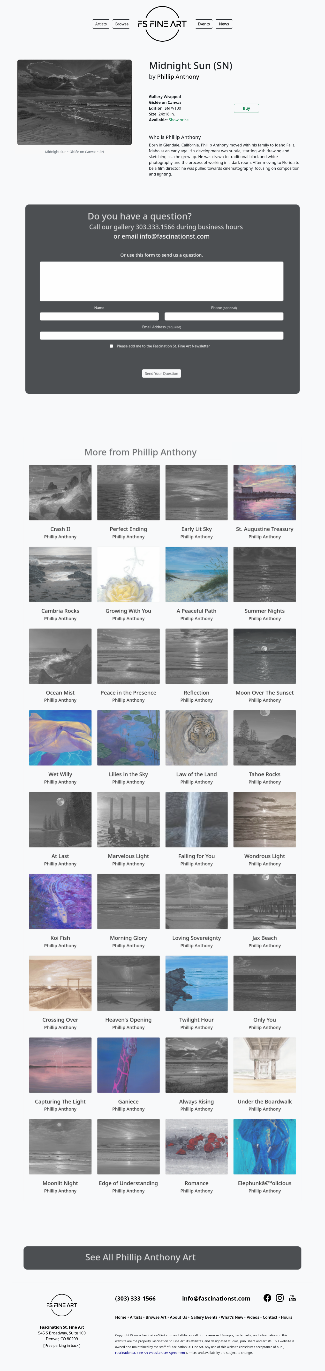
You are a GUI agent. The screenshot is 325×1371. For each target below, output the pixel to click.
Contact (270, 1317)
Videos (253, 1317)
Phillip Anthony (178, 76)
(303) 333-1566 (135, 1298)
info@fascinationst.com (170, 257)
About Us (178, 1317)
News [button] (224, 24)
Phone (203, 304)
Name (120, 304)
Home (121, 1317)
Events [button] (204, 24)
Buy (246, 108)
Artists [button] (101, 24)
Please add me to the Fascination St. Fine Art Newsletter (163, 330)
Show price (179, 120)
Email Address (162, 317)
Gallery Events (204, 1317)
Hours (286, 1317)
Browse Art (156, 1317)
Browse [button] (121, 24)
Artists (136, 1317)
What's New (232, 1317)
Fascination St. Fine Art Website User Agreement (150, 1352)
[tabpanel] (225, 159)
